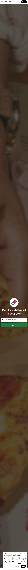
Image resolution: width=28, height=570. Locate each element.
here (19, 562)
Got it (23, 566)
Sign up (24, 1)
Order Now (14, 325)
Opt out (17, 566)
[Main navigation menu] (2, 1)
